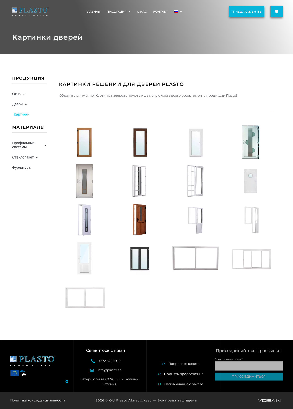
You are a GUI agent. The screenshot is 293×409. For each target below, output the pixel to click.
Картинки (21, 114)
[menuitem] (178, 11)
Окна (18, 94)
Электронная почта (229, 358)
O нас (142, 11)
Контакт (160, 11)
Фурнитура (21, 167)
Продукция (118, 11)
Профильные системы (29, 145)
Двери (19, 104)
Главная (93, 11)
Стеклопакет (25, 157)
